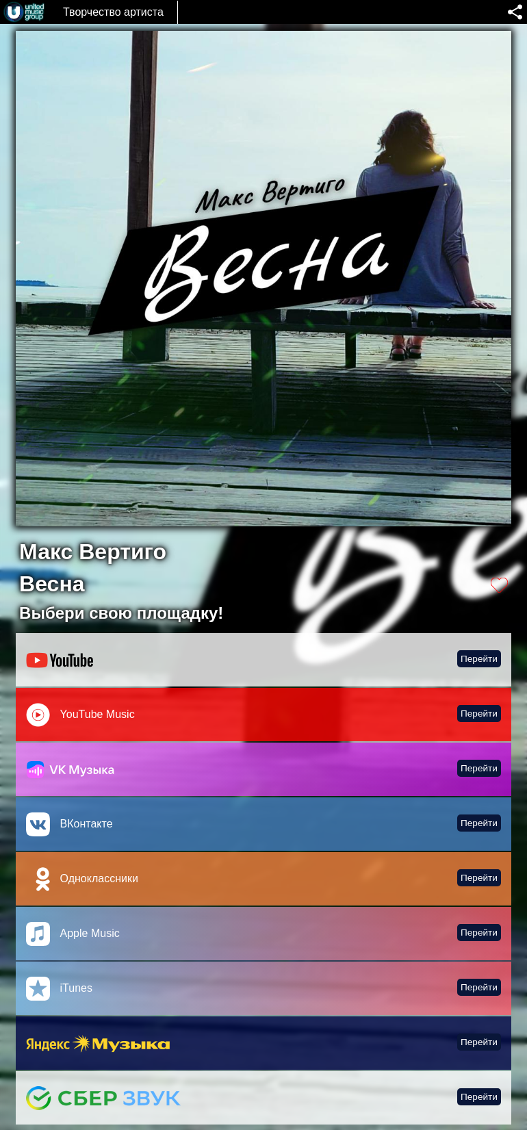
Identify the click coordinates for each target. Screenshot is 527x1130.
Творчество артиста (113, 12)
